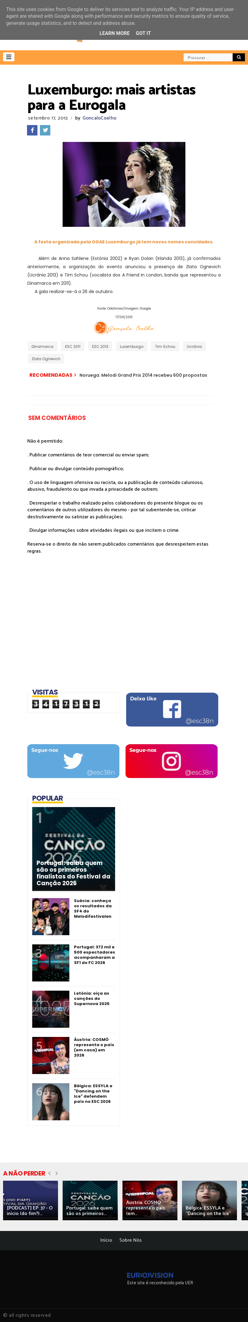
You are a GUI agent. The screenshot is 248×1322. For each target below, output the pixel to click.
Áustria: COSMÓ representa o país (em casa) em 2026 (94, 1047)
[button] (8, 56)
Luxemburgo (131, 346)
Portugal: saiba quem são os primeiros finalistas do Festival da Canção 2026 (73, 873)
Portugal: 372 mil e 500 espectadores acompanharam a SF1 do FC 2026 (94, 954)
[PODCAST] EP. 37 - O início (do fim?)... (29, 1211)
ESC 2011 (72, 346)
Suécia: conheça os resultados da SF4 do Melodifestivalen (93, 908)
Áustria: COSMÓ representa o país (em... (145, 1208)
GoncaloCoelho (99, 118)
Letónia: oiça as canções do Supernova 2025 (92, 998)
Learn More (114, 33)
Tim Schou (165, 346)
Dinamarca (42, 346)
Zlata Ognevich (46, 358)
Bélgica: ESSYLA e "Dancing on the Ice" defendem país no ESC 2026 (93, 1093)
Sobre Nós (130, 1240)
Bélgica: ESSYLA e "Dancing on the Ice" (208, 1211)
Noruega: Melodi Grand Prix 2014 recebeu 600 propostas (143, 375)
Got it (143, 33)
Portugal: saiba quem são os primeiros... (89, 1211)
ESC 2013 (100, 346)
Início (106, 1240)
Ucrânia (194, 346)
